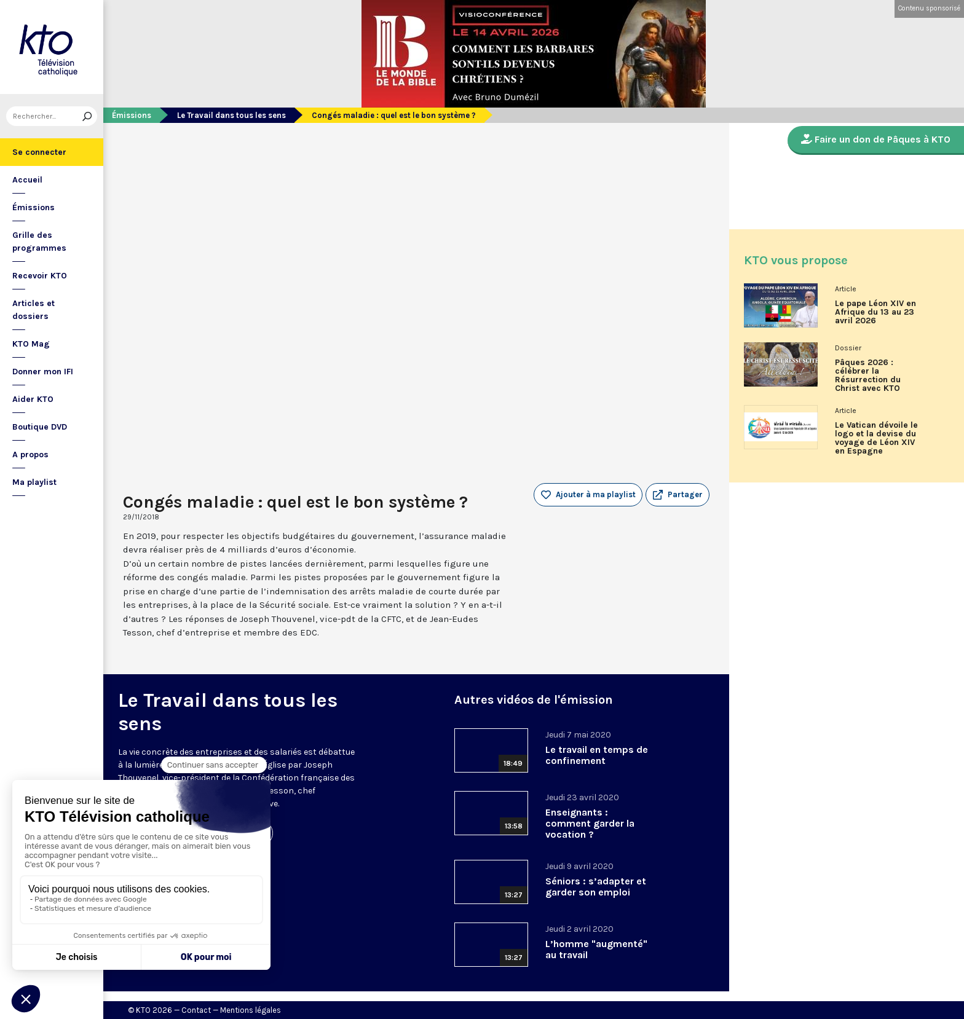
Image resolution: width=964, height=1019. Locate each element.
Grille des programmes (39, 241)
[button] (677, 494)
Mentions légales (250, 1010)
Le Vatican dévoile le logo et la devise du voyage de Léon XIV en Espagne (876, 438)
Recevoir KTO (39, 275)
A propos (30, 454)
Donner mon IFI (42, 371)
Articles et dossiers (33, 309)
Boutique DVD (39, 427)
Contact (196, 1010)
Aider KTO (32, 399)
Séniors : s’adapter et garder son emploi (595, 886)
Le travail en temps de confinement (596, 755)
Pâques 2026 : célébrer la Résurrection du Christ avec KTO (868, 375)
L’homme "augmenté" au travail (596, 949)
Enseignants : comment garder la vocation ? (589, 823)
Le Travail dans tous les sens (231, 115)
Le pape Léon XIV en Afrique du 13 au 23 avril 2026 (875, 312)
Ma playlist (34, 482)
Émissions (33, 207)
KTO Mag (31, 344)
